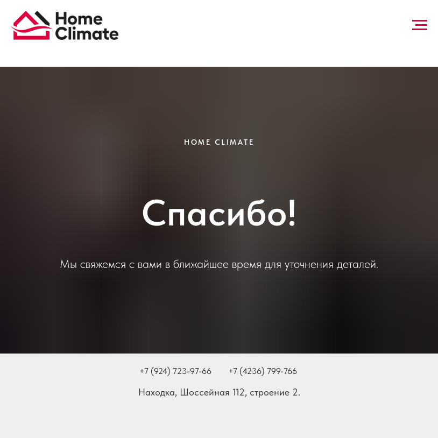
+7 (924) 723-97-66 (175, 371)
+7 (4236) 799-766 (262, 371)
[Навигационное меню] (419, 25)
